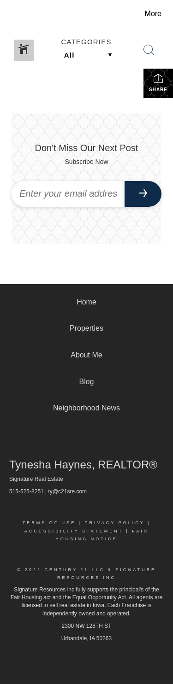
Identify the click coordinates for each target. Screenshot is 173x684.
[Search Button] (149, 50)
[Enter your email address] (68, 194)
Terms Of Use (49, 522)
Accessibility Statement (73, 531)
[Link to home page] (15, 14)
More (153, 14)
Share (158, 82)
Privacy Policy (114, 522)
